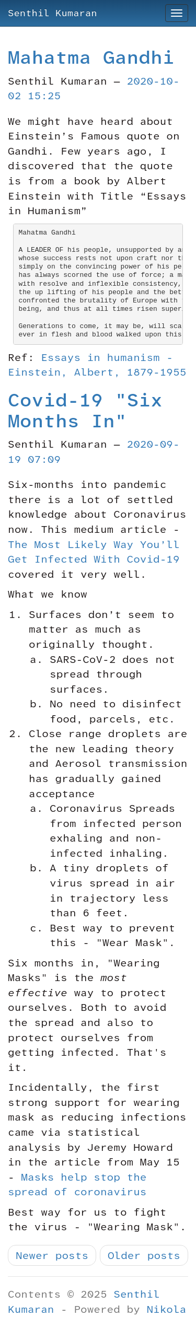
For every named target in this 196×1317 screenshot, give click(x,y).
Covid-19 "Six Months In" (85, 410)
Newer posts (52, 1255)
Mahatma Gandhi (91, 57)
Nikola (166, 1309)
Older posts (144, 1255)
